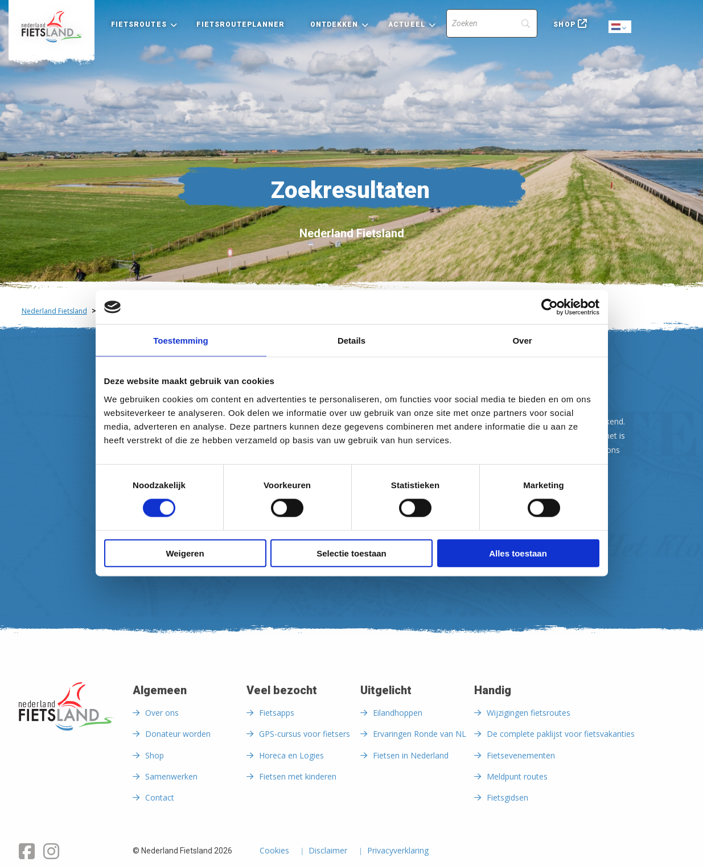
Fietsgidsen (507, 797)
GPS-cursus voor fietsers (304, 733)
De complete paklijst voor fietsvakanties (561, 733)
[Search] (491, 23)
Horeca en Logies (291, 755)
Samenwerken (171, 776)
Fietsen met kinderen (297, 776)
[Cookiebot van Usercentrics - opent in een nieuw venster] (549, 307)
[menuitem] (51, 26)
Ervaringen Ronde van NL (419, 733)
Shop (564, 24)
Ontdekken (334, 24)
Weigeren (185, 553)
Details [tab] (351, 340)
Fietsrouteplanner (240, 24)
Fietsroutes (139, 24)
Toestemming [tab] (180, 340)
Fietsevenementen (521, 755)
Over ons (162, 712)
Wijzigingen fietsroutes (528, 712)
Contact (159, 797)
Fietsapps (276, 712)
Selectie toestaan (351, 553)
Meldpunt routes (517, 776)
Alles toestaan (518, 553)
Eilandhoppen (397, 712)
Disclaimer (328, 851)
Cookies (274, 851)
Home (51, 26)
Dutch (620, 27)
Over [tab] (522, 340)
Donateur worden (178, 733)
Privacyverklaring (398, 851)
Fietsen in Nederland (411, 755)
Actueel (406, 24)
